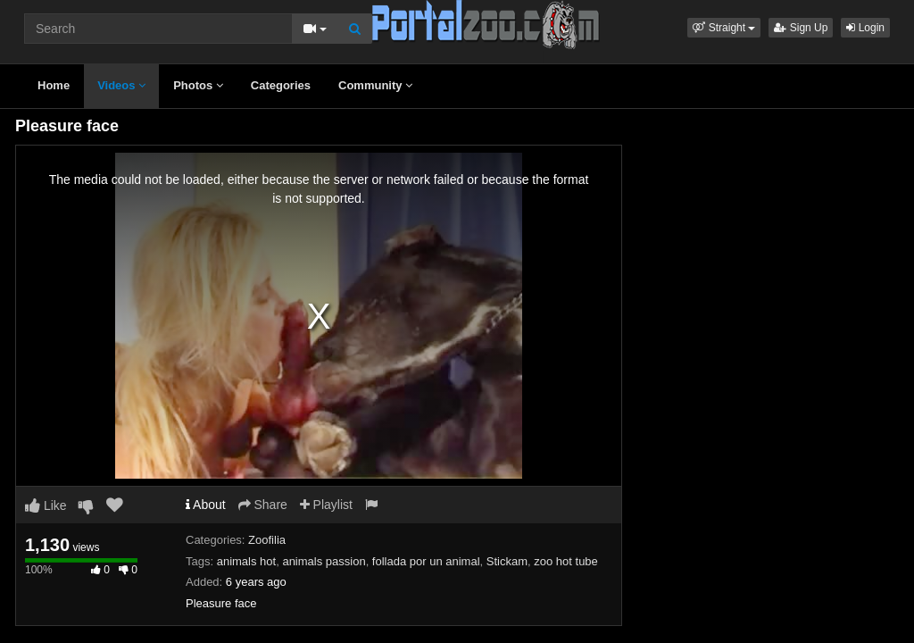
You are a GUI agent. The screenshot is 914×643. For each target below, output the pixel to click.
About (206, 504)
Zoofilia (267, 540)
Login (865, 27)
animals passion (323, 561)
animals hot (246, 561)
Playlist (326, 504)
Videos (121, 85)
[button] (723, 28)
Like (46, 505)
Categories (281, 85)
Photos (198, 85)
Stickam (507, 561)
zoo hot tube (566, 561)
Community (375, 85)
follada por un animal (426, 561)
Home (53, 85)
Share (262, 504)
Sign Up (800, 27)
